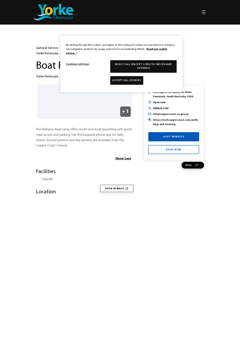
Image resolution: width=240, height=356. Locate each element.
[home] (53, 12)
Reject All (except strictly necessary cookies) (143, 66)
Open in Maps (116, 196)
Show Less (123, 166)
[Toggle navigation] (203, 12)
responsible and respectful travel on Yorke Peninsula (139, 261)
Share (188, 173)
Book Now (174, 157)
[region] (121, 64)
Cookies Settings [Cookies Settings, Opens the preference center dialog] (77, 64)
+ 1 (125, 119)
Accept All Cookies (126, 80)
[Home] (120, 292)
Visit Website (173, 144)
